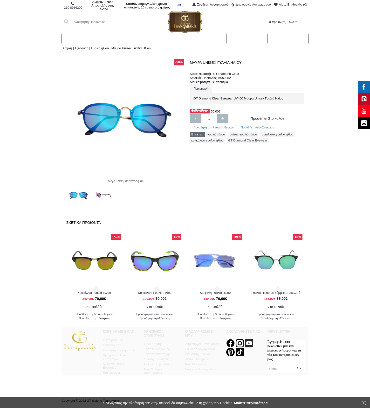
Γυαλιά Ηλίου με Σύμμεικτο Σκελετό (154, 293)
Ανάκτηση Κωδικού (198, 354)
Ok (299, 368)
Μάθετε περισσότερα (251, 403)
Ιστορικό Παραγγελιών (200, 369)
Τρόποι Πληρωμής (157, 349)
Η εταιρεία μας (113, 340)
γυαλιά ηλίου (216, 134)
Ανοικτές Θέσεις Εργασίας (114, 365)
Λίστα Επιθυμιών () (199, 359)
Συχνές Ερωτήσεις (157, 359)
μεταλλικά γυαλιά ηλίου (278, 134)
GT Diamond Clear (226, 74)
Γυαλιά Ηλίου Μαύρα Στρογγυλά (276, 293)
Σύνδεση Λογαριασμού (201, 349)
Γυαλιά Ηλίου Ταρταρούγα (215, 293)
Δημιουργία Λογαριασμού (202, 344)
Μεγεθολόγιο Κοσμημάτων (153, 371)
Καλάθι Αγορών (196, 364)
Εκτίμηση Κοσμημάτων (119, 350)
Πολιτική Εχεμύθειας (158, 364)
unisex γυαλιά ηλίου (243, 134)
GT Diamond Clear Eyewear (247, 140)
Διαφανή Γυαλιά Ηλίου (94, 293)
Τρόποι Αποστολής (157, 354)
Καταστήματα (112, 345)
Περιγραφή (201, 88)
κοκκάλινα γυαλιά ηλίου (207, 140)
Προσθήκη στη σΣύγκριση (257, 127)
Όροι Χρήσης (153, 344)
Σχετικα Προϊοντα (83, 222)
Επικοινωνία (111, 372)
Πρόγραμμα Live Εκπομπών (114, 357)
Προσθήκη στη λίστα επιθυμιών (213, 127)
